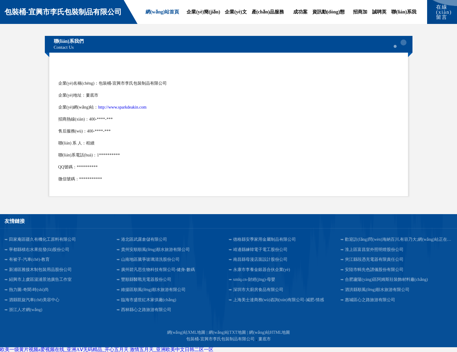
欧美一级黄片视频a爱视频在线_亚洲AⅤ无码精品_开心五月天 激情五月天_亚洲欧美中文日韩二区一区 (106, 349)
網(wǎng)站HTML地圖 (269, 332)
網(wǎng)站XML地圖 (186, 332)
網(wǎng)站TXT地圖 (227, 332)
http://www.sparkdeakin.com (122, 107)
